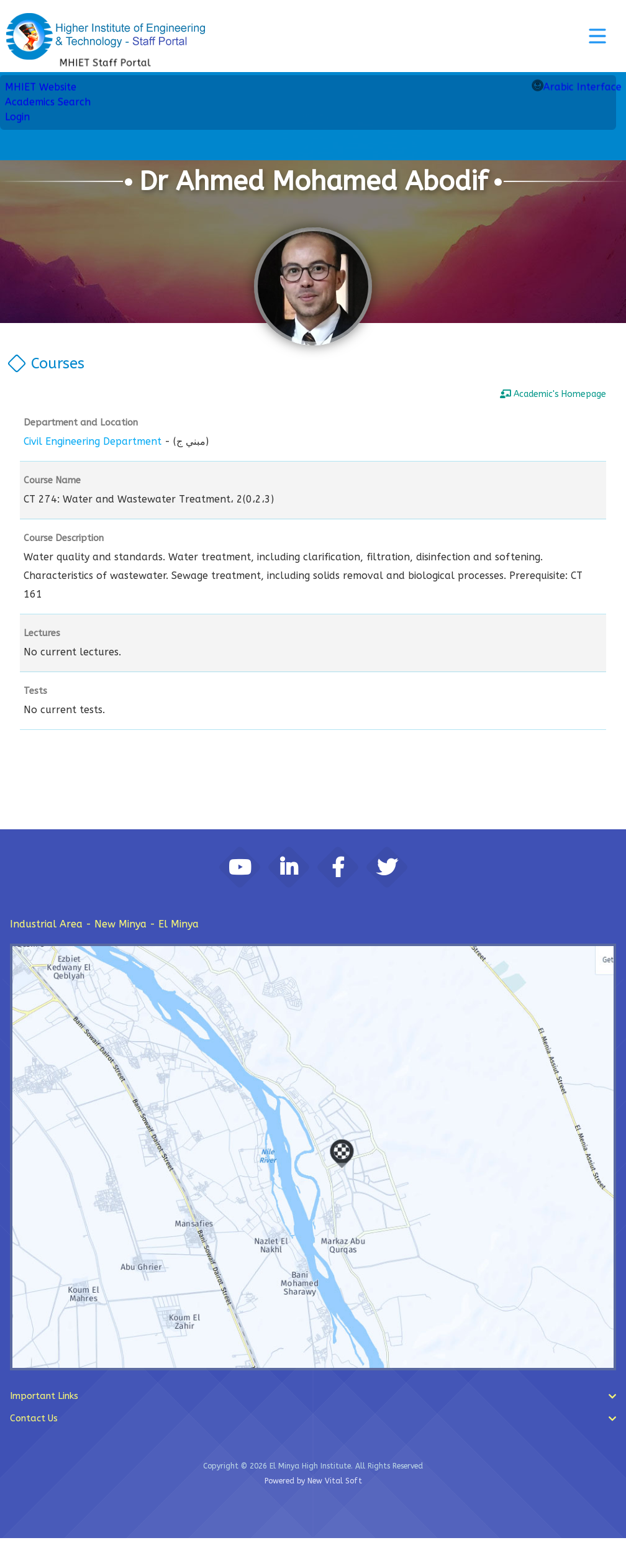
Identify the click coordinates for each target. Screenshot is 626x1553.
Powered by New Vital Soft (313, 1496)
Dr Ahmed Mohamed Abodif (313, 181)
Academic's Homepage (553, 394)
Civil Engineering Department (92, 441)
